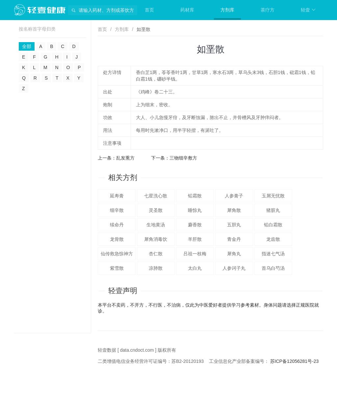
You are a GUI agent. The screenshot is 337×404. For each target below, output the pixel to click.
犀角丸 (234, 253)
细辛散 (117, 210)
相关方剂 (122, 177)
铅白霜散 (273, 224)
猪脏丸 (273, 210)
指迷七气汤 (273, 253)
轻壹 (308, 10)
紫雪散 (117, 268)
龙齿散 (273, 239)
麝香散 (195, 224)
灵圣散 (156, 210)
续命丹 (117, 224)
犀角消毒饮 (155, 239)
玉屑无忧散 (273, 195)
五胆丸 (234, 224)
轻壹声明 (122, 291)
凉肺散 (156, 268)
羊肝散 (195, 239)
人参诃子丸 (234, 268)
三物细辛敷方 (183, 158)
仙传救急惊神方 (117, 253)
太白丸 (195, 268)
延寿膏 (117, 195)
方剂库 (227, 10)
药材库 (187, 10)
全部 (26, 46)
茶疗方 (267, 10)
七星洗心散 (155, 195)
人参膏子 (234, 195)
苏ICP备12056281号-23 (294, 361)
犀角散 (234, 210)
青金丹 (234, 239)
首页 (149, 10)
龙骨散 (117, 239)
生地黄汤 (155, 224)
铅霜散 (195, 195)
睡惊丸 (195, 210)
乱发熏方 (125, 158)
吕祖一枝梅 (194, 253)
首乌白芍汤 (273, 268)
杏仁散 (156, 253)
